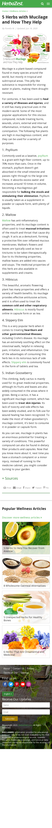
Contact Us (18, 668)
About (6, 668)
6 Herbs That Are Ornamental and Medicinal (24, 653)
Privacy (30, 668)
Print (9, 487)
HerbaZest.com (25, 725)
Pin (47, 487)
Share (27, 487)
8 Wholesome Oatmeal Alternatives (25, 585)
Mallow (6, 220)
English (8, 694)
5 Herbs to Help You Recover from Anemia (24, 550)
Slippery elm (18, 362)
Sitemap (25, 672)
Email (18, 487)
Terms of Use (10, 672)
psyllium (43, 155)
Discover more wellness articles (21, 517)
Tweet (38, 487)
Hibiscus (19, 309)
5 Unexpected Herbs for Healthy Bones (23, 619)
